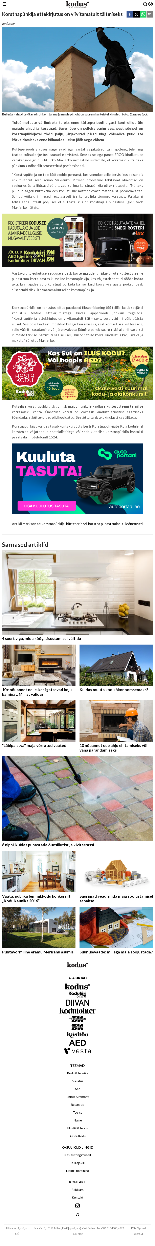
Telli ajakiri (77, 1163)
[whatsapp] (143, 14)
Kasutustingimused (77, 1155)
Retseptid (77, 1104)
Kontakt (77, 1197)
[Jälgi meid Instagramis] (77, 1206)
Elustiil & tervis (77, 1128)
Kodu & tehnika (77, 1073)
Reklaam (77, 1189)
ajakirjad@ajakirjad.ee (82, 1228)
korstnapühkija (53, 524)
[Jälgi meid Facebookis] (77, 1215)
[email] (150, 14)
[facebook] (130, 14)
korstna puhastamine (104, 524)
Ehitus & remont (78, 1097)
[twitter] (136, 14)
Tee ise (77, 1112)
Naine (77, 1120)
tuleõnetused (132, 524)
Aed (77, 1089)
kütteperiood (76, 524)
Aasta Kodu (77, 1136)
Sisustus (77, 1081)
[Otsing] (145, 4)
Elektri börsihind (77, 1170)
